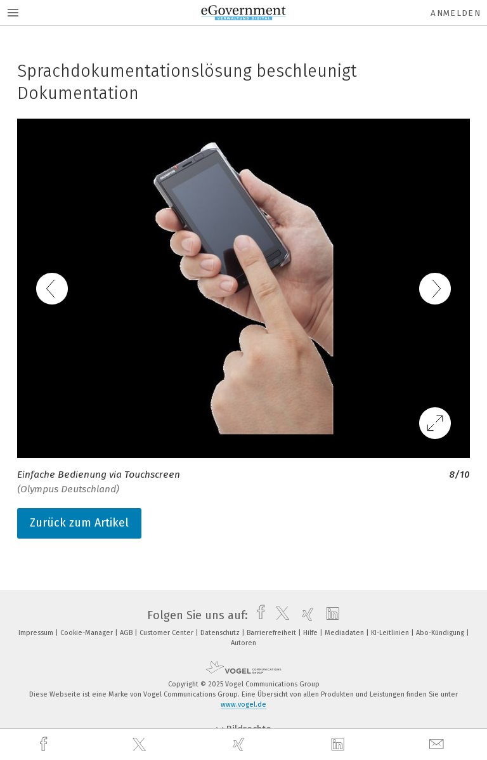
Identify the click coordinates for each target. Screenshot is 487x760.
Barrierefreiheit (272, 633)
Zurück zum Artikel (79, 523)
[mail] (438, 744)
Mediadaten (345, 633)
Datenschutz (221, 633)
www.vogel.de (243, 704)
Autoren (243, 643)
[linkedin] (339, 745)
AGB (127, 633)
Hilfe (311, 633)
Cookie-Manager (87, 633)
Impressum (36, 633)
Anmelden (456, 13)
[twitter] (141, 745)
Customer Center (167, 633)
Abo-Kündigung (441, 633)
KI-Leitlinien (391, 633)
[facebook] (45, 744)
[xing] (240, 744)
